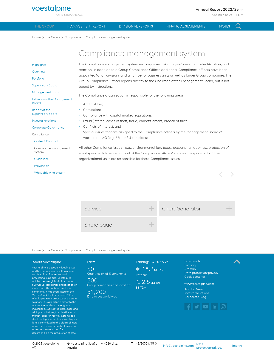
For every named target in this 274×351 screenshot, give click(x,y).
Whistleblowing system (49, 173)
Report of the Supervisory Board (44, 112)
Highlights (39, 65)
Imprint (237, 346)
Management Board (46, 92)
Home (36, 37)
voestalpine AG (222, 15)
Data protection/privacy (201, 273)
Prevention (41, 166)
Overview (38, 72)
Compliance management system (109, 37)
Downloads (192, 261)
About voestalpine (47, 262)
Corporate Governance (48, 127)
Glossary (190, 265)
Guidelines (41, 159)
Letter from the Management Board (52, 101)
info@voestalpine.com (178, 346)
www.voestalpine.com (199, 284)
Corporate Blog (195, 297)
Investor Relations (196, 293)
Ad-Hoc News (193, 289)
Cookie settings (195, 277)
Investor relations (44, 121)
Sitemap (190, 269)
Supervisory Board (44, 85)
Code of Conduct (46, 141)
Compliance (73, 37)
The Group (52, 37)
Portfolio (38, 78)
